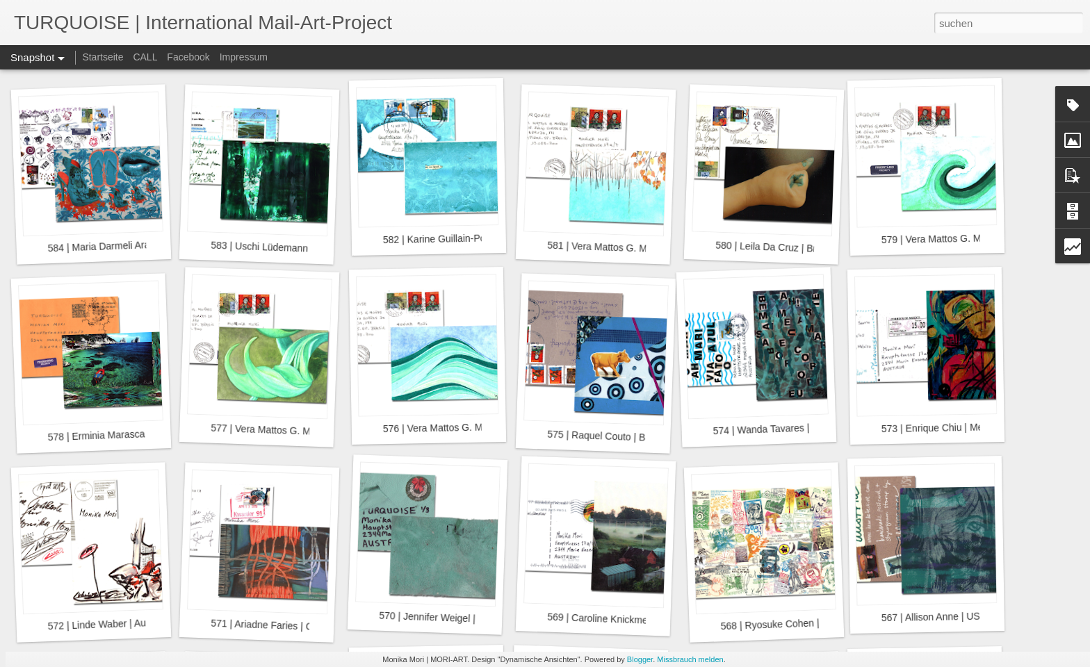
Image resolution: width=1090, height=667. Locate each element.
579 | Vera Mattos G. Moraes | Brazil (959, 238)
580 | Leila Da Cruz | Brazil (773, 247)
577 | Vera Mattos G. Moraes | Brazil (289, 430)
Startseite (102, 57)
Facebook (188, 57)
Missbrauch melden (690, 659)
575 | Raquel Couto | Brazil (605, 436)
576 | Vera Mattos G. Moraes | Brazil (461, 427)
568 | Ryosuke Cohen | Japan (784, 624)
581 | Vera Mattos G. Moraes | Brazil (625, 248)
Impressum (244, 57)
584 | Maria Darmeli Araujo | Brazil (121, 246)
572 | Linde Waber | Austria (105, 624)
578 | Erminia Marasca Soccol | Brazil (128, 434)
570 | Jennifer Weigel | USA (438, 617)
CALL (145, 57)
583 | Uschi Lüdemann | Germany (283, 248)
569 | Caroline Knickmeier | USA (617, 619)
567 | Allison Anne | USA (934, 616)
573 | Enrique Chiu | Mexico (941, 427)
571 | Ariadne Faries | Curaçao (277, 626)
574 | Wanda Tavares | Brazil (774, 428)
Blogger (640, 659)
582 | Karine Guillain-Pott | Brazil (453, 239)
